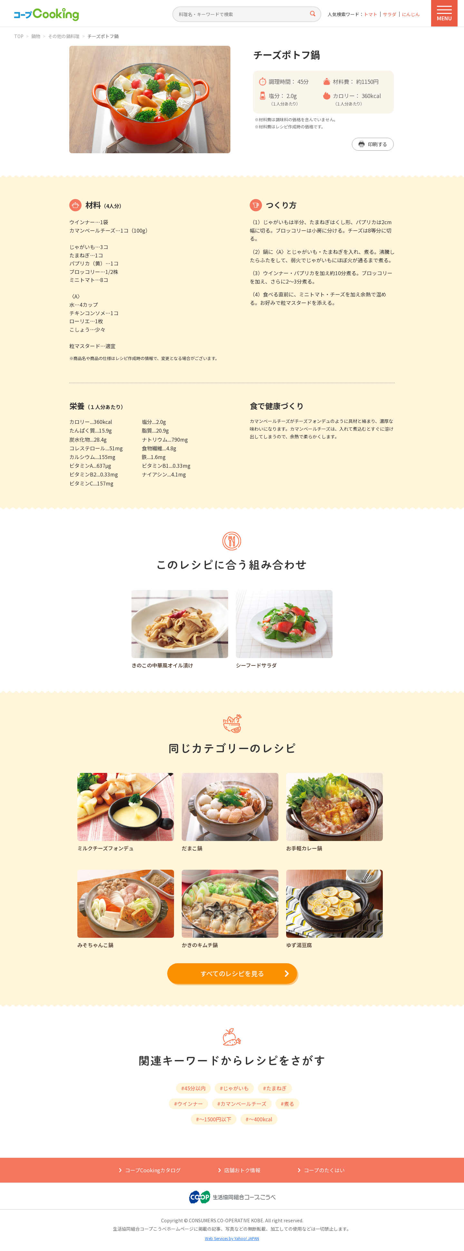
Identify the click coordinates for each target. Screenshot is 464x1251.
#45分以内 (193, 1088)
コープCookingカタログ (153, 1170)
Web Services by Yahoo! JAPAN (232, 1238)
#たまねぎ (275, 1088)
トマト (370, 14)
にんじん (411, 14)
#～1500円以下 (213, 1119)
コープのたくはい (324, 1170)
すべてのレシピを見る (232, 973)
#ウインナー (188, 1103)
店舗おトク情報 (242, 1170)
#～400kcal (259, 1119)
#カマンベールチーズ (241, 1103)
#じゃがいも (234, 1088)
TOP (19, 36)
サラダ (389, 14)
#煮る (287, 1103)
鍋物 (35, 36)
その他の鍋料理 (64, 36)
